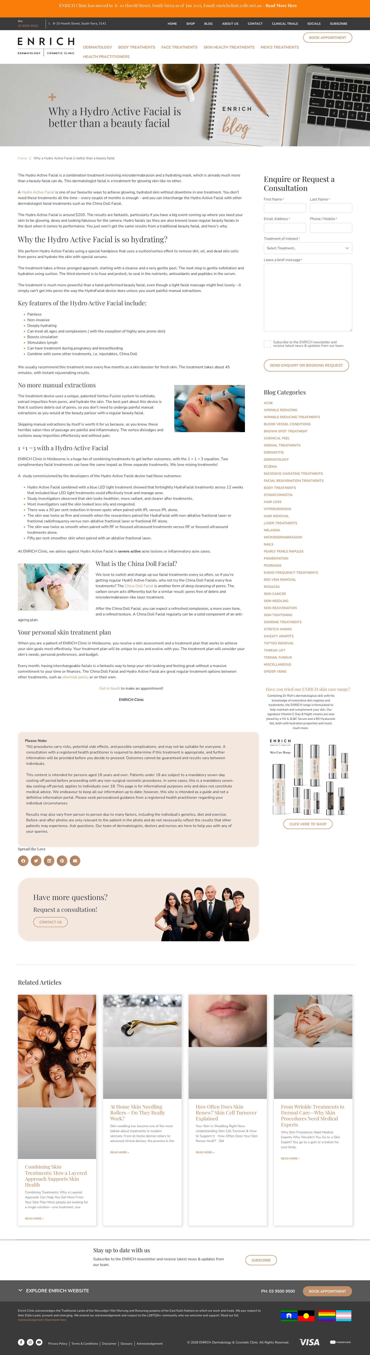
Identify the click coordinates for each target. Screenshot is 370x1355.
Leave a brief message (283, 260)
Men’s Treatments (280, 47)
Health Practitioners (106, 56)
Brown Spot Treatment (286, 431)
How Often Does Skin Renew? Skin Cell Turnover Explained (226, 1112)
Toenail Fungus (278, 657)
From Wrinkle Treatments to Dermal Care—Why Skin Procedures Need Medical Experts (312, 1115)
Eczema (270, 466)
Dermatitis (274, 452)
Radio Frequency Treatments (291, 572)
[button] (23, 861)
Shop (190, 24)
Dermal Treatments (282, 445)
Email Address (277, 219)
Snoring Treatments (283, 622)
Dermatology (97, 47)
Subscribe (338, 24)
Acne (268, 403)
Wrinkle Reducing (280, 410)
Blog (208, 24)
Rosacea (272, 587)
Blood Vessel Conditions (287, 424)
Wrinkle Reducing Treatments (292, 417)
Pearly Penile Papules (284, 551)
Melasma (272, 530)
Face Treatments (179, 47)
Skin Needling (276, 601)
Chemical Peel (277, 438)
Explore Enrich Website (57, 1291)
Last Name (320, 199)
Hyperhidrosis (277, 509)
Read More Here (281, 5)
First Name (274, 199)
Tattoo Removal (279, 643)
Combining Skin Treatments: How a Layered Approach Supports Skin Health (56, 1175)
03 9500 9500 (28, 26)
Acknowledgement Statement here (42, 1320)
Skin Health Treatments (229, 47)
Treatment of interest (282, 239)
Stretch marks (278, 629)
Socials (314, 24)
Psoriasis (272, 565)
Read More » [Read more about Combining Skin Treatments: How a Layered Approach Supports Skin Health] (34, 1218)
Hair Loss (272, 502)
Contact (255, 24)
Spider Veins (275, 671)
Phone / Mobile (323, 219)
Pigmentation (276, 558)
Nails (268, 544)
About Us (230, 24)
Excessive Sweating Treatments (293, 473)
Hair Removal (276, 516)
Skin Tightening (278, 615)
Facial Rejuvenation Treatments (294, 481)
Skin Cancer (275, 594)
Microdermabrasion (283, 537)
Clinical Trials (285, 24)
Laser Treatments (280, 523)
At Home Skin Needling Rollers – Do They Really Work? (137, 1112)
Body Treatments (136, 47)
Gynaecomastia (278, 495)
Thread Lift (274, 650)
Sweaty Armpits (279, 636)
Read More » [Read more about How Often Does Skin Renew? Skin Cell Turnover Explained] (205, 1152)
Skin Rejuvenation (280, 608)
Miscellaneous (277, 664)
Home (172, 24)
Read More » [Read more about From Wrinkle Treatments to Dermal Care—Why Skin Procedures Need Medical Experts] (290, 1158)
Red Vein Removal (280, 579)
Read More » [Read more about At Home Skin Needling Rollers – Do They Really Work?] (119, 1152)
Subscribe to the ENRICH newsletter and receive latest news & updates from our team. (308, 344)
